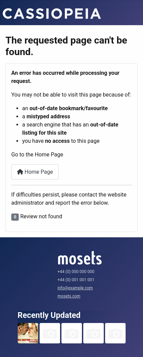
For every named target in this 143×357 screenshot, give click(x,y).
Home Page (35, 172)
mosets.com (69, 296)
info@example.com (75, 288)
